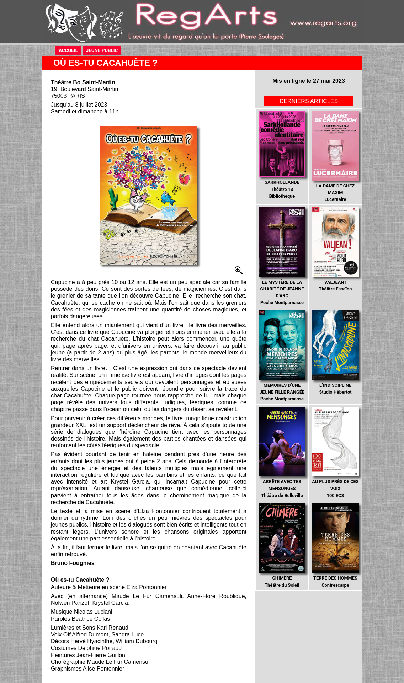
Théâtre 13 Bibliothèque (282, 155)
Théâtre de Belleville (282, 452)
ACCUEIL (68, 50)
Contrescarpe (335, 545)
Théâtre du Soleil (282, 545)
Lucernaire (335, 156)
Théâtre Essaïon (335, 249)
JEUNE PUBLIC (104, 50)
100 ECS (335, 452)
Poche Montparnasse (282, 256)
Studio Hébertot (335, 352)
